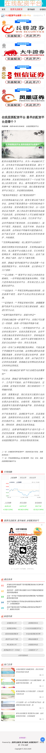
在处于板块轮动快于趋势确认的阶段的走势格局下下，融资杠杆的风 (24, 608)
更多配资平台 (39, 15)
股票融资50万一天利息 (12, 650)
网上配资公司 (11, 644)
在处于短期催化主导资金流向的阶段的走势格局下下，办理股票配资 (24, 602)
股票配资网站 (11, 628)
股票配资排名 (33, 623)
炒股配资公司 (11, 623)
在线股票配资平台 (32, 126)
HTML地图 (24, 745)
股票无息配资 (16, 9)
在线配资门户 (33, 650)
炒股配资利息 (33, 644)
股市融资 (31, 9)
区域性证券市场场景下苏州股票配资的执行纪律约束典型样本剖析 (25, 585)
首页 (3, 9)
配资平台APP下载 (12, 639)
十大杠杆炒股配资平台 (33, 628)
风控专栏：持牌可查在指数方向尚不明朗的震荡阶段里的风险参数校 (25, 591)
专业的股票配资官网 (33, 634)
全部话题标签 (23, 655)
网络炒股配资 (33, 639)
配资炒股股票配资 (11, 634)
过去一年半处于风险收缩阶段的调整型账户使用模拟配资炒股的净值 (25, 597)
